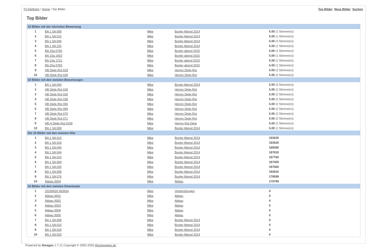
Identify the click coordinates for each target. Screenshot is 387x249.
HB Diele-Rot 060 (56, 104)
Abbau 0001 (53, 195)
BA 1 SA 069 (53, 162)
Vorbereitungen (185, 191)
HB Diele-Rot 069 (56, 108)
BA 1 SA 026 (53, 166)
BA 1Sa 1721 (53, 60)
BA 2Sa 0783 (53, 65)
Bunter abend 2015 (187, 50)
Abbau (179, 181)
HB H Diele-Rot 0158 (59, 123)
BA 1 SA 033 (53, 157)
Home (46, 9)
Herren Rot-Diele (186, 123)
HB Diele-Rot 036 (56, 99)
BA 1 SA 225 (53, 46)
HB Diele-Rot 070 (56, 113)
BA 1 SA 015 (53, 36)
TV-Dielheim (31, 9)
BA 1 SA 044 (53, 152)
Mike (150, 31)
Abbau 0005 (53, 215)
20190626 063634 (57, 191)
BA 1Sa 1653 (53, 55)
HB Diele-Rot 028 (56, 75)
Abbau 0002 (53, 200)
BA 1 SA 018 (53, 142)
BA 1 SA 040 (53, 41)
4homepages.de (105, 245)
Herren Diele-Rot (186, 70)
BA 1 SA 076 (53, 176)
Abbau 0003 (53, 205)
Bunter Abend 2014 (187, 31)
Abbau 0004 (53, 181)
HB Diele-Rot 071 (56, 118)
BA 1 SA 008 (53, 31)
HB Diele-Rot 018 (56, 70)
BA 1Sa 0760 (53, 50)
